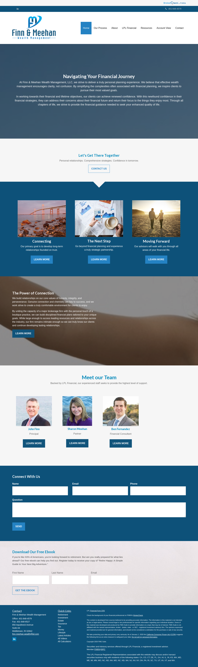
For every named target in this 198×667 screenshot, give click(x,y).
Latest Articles (64, 635)
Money (61, 629)
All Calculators (64, 641)
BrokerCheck (138, 615)
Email (75, 483)
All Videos (62, 638)
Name (15, 483)
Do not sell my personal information (144, 637)
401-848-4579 (173, 9)
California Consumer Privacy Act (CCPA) (161, 634)
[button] (100, 28)
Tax (59, 626)
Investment (63, 617)
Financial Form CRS (97, 611)
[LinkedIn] (18, 8)
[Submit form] (18, 526)
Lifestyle (61, 632)
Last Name (57, 572)
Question (17, 500)
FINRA (97, 649)
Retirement (63, 615)
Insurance (62, 623)
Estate (61, 620)
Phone (133, 483)
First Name (18, 572)
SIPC (103, 649)
